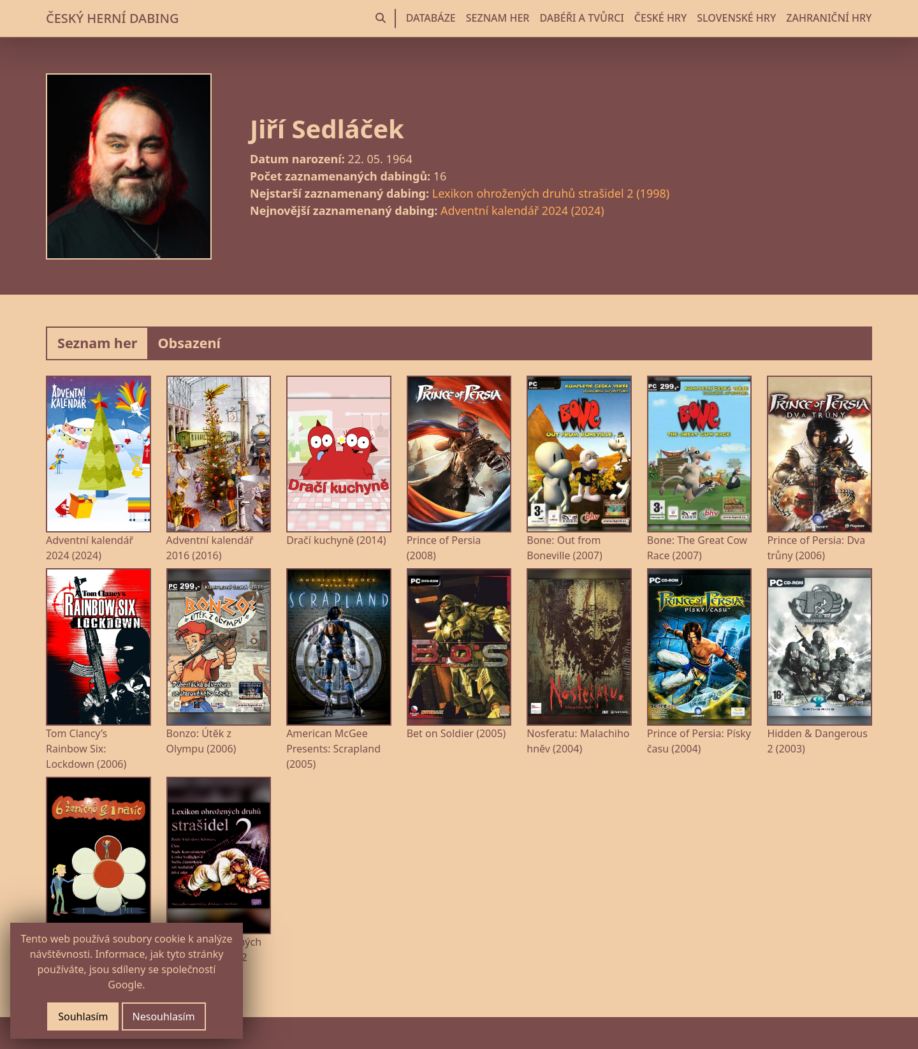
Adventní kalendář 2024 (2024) (522, 210)
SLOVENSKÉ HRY (736, 18)
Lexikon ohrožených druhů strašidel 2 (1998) (550, 193)
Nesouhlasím (164, 1016)
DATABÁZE (431, 18)
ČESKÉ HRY (660, 18)
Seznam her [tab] (97, 343)
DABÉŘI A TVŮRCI (581, 18)
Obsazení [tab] (189, 343)
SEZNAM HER (498, 18)
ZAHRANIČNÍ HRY (828, 18)
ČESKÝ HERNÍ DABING (112, 18)
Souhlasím (83, 1016)
